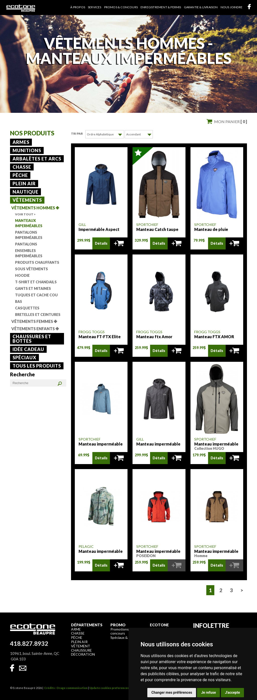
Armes (21, 142)
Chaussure (81, 650)
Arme (76, 629)
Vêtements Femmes (34, 321)
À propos (77, 7)
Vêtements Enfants (35, 328)
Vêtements (27, 200)
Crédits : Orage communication (66, 687)
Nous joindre (231, 7)
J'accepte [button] (232, 692)
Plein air (24, 183)
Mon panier (230, 121)
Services (94, 7)
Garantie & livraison (201, 7)
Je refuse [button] (208, 692)
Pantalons (26, 244)
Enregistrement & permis (161, 7)
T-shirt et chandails (36, 282)
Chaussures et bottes (32, 339)
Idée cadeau (28, 349)
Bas (18, 301)
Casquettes (27, 308)
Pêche (20, 175)
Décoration (83, 654)
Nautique (25, 192)
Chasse (22, 167)
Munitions (27, 150)
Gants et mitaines (33, 288)
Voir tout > (25, 214)
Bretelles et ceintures (37, 314)
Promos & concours (121, 7)
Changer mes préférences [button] (171, 692)
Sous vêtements (31, 269)
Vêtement (80, 646)
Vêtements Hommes (35, 207)
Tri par (77, 133)
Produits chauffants (37, 262)
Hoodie (22, 275)
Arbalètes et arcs (37, 158)
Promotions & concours (121, 631)
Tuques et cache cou (36, 295)
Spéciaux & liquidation (127, 637)
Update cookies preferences (109, 687)
